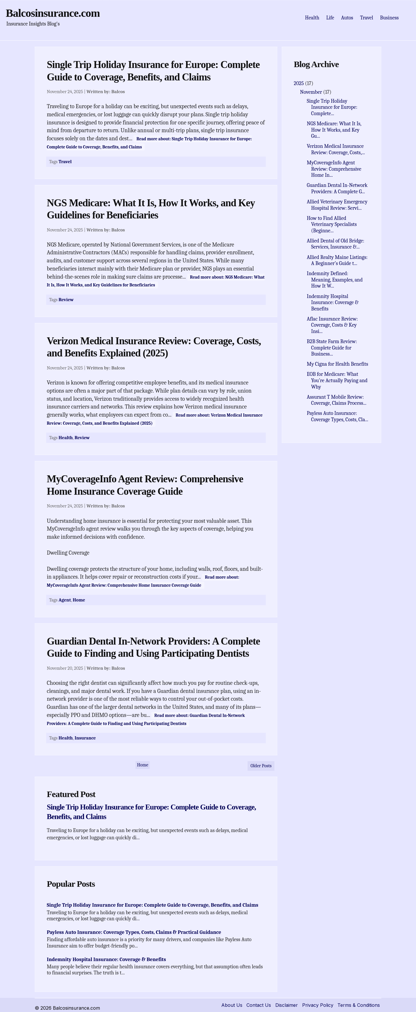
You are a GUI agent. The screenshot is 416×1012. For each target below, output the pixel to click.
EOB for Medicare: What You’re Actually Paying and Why (337, 380)
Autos (347, 18)
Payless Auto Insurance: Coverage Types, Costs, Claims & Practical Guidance (134, 932)
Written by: (105, 91)
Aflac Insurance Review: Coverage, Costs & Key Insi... (332, 325)
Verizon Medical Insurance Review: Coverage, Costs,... (336, 149)
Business (389, 18)
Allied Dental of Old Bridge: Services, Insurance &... (335, 244)
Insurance (85, 738)
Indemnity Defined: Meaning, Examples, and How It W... (335, 280)
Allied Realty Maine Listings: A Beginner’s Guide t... (337, 260)
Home (79, 600)
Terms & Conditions (358, 1005)
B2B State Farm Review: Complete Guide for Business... (332, 347)
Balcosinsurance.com (53, 13)
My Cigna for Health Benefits (337, 364)
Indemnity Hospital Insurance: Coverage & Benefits (106, 959)
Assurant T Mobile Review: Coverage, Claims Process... (336, 400)
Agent (65, 600)
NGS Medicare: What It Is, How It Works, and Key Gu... (334, 130)
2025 (299, 83)
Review (66, 299)
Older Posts (261, 765)
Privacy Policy (317, 1005)
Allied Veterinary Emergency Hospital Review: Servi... (337, 205)
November (311, 92)
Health (312, 18)
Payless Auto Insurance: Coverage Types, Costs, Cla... (337, 416)
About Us (231, 1005)
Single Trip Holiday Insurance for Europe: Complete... (332, 107)
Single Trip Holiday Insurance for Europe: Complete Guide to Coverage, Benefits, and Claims (152, 905)
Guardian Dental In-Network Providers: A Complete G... (337, 188)
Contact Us (258, 1005)
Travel (366, 18)
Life (330, 18)
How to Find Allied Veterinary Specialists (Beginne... (332, 224)
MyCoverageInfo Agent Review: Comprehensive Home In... (334, 169)
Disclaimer (286, 1005)
